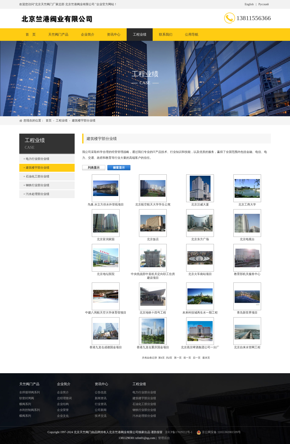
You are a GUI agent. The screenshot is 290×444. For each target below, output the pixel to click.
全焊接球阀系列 (29, 392)
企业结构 (63, 404)
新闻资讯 (101, 398)
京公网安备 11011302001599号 (218, 432)
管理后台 (164, 438)
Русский (264, 4)
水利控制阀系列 (29, 410)
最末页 (206, 357)
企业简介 (87, 34)
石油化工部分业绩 (37, 176)
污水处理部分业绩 (37, 194)
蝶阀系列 (25, 404)
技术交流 (101, 415)
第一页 (178, 357)
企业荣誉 (63, 410)
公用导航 (191, 34)
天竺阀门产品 (58, 34)
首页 (49, 120)
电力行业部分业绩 (37, 158)
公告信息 (101, 392)
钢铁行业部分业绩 (37, 185)
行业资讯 (101, 404)
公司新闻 (101, 410)
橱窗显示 (119, 167)
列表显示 (94, 167)
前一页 (187, 357)
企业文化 (63, 415)
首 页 (31, 34)
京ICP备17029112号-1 (178, 432)
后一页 (196, 357)
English (249, 4)
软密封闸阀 (26, 398)
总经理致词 (64, 398)
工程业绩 (139, 34)
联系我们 (165, 34)
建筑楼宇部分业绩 (83, 120)
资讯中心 (113, 34)
